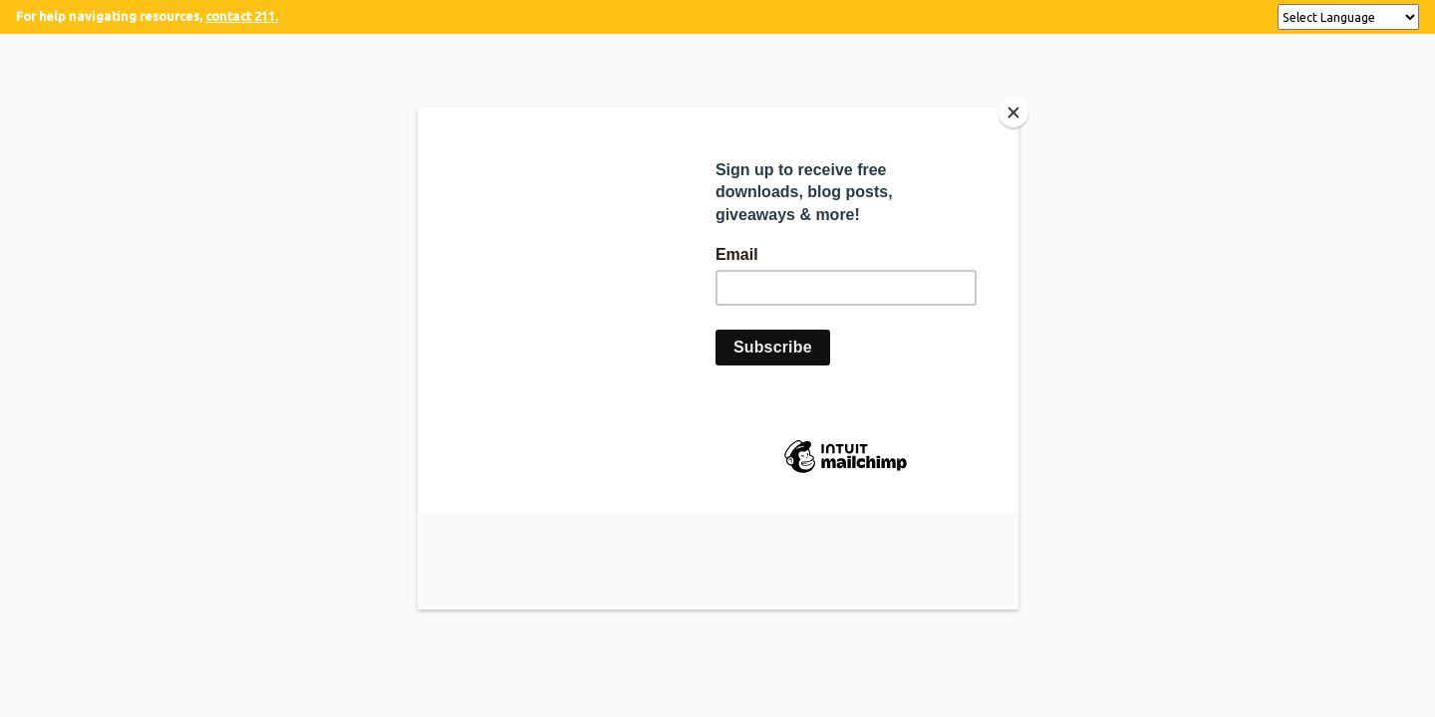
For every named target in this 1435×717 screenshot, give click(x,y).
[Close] (1013, 112)
